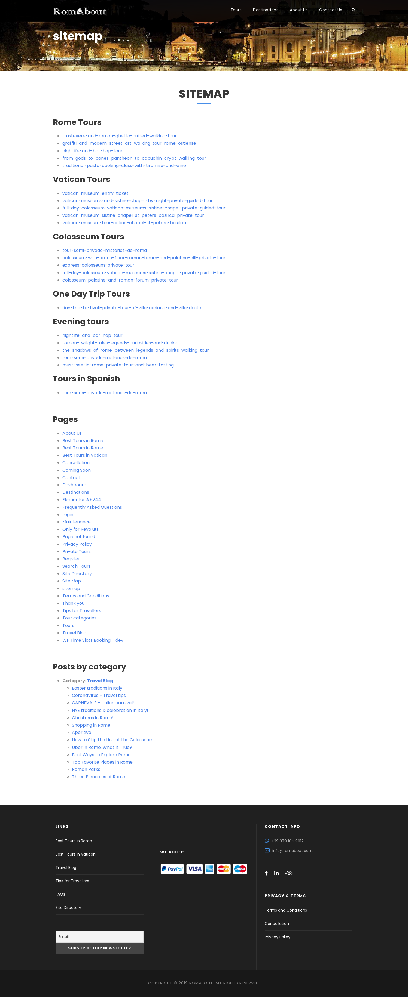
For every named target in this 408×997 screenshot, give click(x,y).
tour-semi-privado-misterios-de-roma (104, 250)
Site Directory (77, 573)
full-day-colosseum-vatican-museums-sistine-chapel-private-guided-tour (144, 208)
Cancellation (76, 462)
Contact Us (330, 10)
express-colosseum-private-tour (98, 265)
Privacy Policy (77, 544)
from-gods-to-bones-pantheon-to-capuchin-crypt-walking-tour (134, 158)
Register (71, 559)
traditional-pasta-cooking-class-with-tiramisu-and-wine (124, 165)
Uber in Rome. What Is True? (102, 747)
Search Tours (76, 566)
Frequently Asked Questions (92, 507)
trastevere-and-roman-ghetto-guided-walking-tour (119, 136)
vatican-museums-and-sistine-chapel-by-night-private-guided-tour (137, 200)
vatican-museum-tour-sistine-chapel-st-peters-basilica (124, 223)
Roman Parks (86, 769)
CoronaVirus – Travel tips (99, 695)
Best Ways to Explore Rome (101, 755)
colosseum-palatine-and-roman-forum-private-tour (120, 280)
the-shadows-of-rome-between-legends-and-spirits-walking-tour (135, 350)
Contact (71, 477)
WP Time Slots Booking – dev (92, 640)
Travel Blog (74, 633)
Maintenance (76, 522)
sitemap (71, 588)
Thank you (73, 603)
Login (67, 514)
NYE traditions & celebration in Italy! (110, 710)
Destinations (265, 10)
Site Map (71, 581)
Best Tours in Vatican (84, 455)
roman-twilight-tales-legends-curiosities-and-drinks (119, 343)
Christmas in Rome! (93, 718)
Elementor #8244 (81, 499)
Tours (236, 10)
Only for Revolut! (80, 529)
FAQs (60, 894)
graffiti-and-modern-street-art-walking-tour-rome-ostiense (129, 143)
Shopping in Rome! (92, 725)
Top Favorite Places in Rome (102, 762)
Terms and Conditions (85, 596)
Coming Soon (76, 470)
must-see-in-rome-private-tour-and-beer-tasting (118, 365)
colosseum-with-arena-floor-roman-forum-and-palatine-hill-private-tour (144, 258)
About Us (299, 10)
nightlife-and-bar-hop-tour (92, 151)
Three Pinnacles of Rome (98, 777)
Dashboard (74, 485)
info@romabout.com (292, 850)
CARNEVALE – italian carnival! (103, 703)
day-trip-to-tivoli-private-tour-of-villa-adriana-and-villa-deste (131, 308)
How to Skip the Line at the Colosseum (112, 740)
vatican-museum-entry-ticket (95, 193)
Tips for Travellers (81, 610)
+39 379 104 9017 (288, 841)
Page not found (78, 536)
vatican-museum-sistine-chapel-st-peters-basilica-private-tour (133, 215)
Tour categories (79, 618)
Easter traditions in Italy (97, 688)
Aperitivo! (82, 732)
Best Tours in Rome (82, 440)
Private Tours (76, 551)
